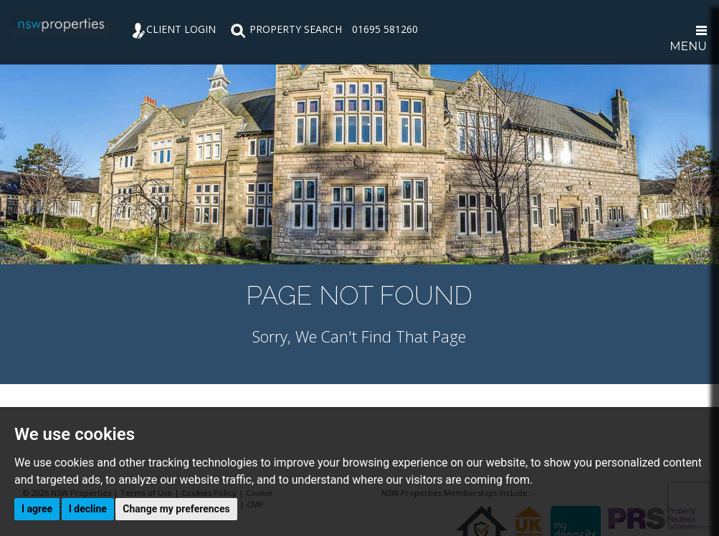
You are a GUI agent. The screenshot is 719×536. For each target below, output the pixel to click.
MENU (688, 39)
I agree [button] (37, 509)
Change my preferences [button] (176, 509)
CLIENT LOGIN (173, 29)
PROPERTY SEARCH (285, 29)
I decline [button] (88, 509)
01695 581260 (385, 29)
